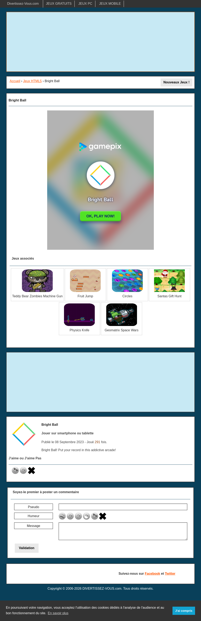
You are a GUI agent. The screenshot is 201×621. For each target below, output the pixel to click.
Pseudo (33, 507)
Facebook (152, 573)
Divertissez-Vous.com (23, 3)
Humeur (33, 516)
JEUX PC (85, 3)
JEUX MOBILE (110, 3)
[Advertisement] (100, 41)
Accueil (15, 81)
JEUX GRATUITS (59, 3)
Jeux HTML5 (32, 81)
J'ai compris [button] (183, 610)
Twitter (170, 573)
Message (33, 526)
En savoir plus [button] (58, 613)
